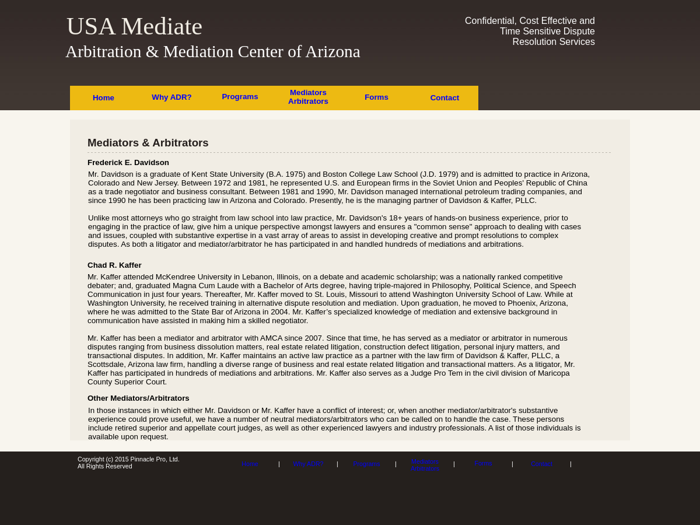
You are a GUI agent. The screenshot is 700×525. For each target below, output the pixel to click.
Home (103, 97)
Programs (240, 96)
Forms (376, 97)
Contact (445, 97)
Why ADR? (171, 97)
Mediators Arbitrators (308, 97)
